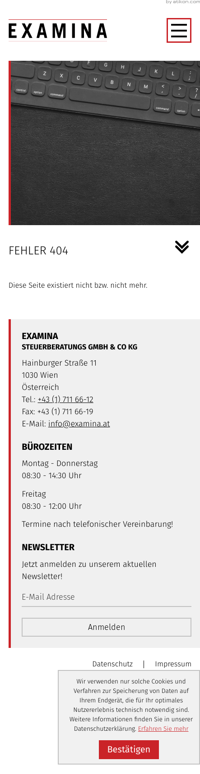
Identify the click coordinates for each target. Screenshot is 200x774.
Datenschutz (112, 664)
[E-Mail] (106, 597)
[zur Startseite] (58, 30)
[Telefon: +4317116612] (65, 400)
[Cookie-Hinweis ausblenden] (129, 749)
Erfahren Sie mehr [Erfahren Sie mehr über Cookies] (163, 729)
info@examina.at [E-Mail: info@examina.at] (79, 424)
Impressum (173, 664)
